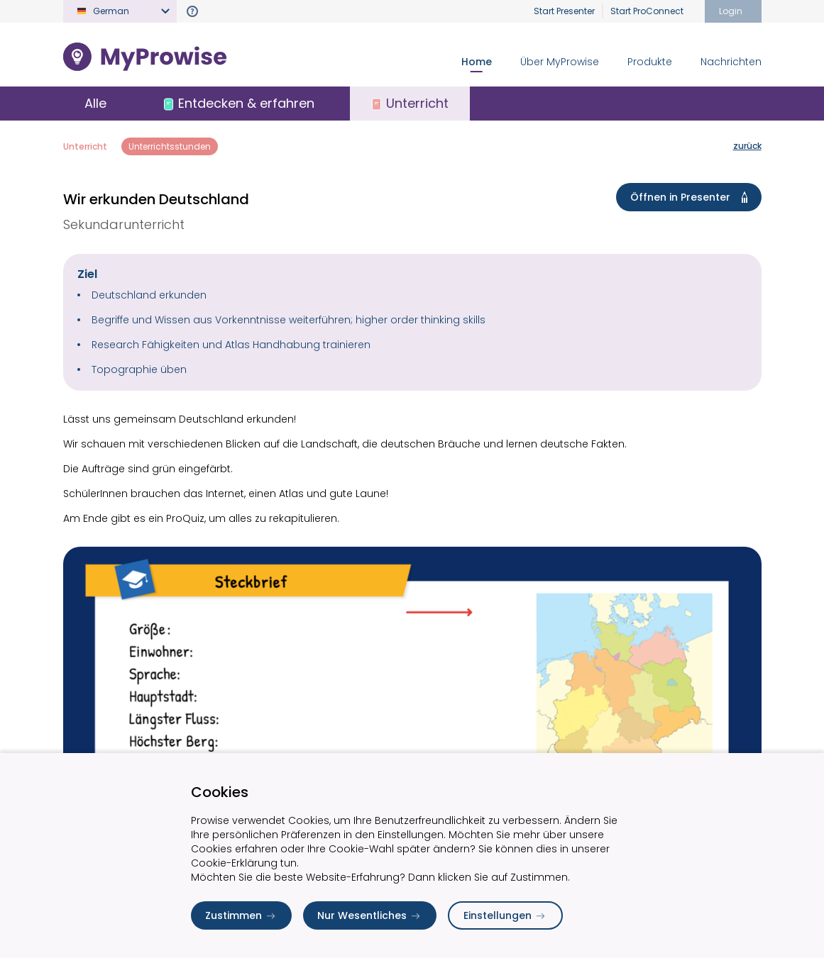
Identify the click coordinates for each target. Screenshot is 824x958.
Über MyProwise (559, 62)
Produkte (649, 62)
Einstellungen (505, 915)
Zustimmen (241, 915)
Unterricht (85, 146)
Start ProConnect (646, 11)
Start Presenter (564, 11)
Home (476, 62)
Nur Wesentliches (369, 915)
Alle (95, 103)
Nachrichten (731, 62)
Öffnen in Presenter (691, 197)
